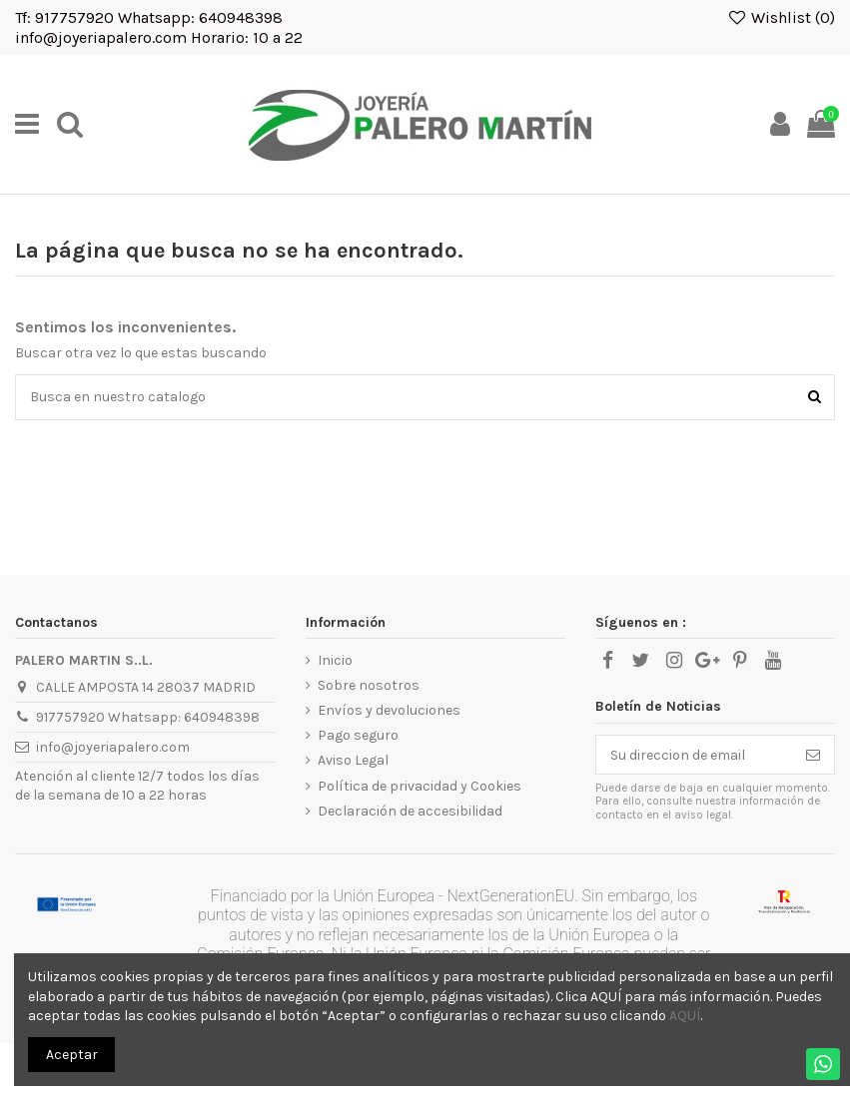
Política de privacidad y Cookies (419, 786)
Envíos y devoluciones (389, 710)
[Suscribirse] (813, 755)
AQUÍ (684, 1015)
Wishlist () (780, 17)
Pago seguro (358, 735)
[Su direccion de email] (694, 755)
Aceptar (72, 1054)
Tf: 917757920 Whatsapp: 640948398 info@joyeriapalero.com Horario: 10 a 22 (159, 27)
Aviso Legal (353, 760)
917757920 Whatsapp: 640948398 (148, 717)
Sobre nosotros (369, 685)
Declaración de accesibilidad (410, 811)
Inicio (335, 660)
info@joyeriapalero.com (113, 747)
